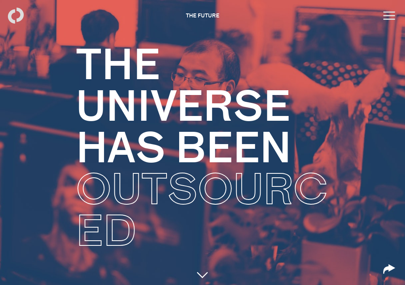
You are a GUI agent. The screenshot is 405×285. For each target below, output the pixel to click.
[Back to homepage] (16, 16)
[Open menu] (389, 16)
